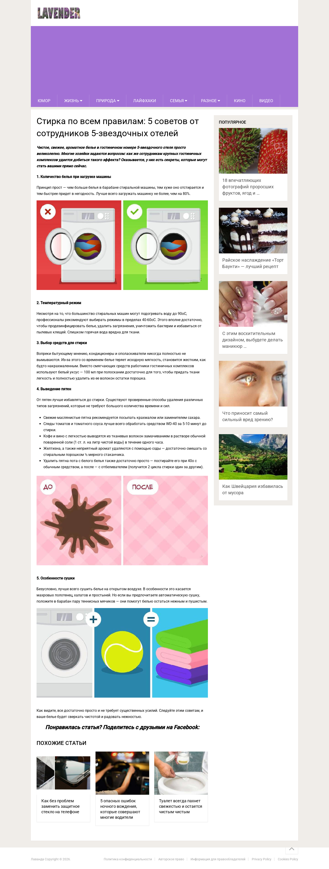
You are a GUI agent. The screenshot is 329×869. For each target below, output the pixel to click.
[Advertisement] (164, 60)
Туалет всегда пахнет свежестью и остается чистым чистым (180, 806)
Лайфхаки (144, 100)
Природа (106, 100)
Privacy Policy (261, 859)
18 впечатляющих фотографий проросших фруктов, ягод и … (248, 187)
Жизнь (71, 100)
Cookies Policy (288, 859)
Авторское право (171, 859)
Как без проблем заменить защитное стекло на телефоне (60, 806)
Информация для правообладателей (218, 859)
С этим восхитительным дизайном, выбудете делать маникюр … (252, 340)
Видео (266, 100)
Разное (209, 100)
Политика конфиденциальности (128, 859)
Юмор (44, 100)
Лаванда (37, 859)
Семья (177, 100)
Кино (239, 100)
